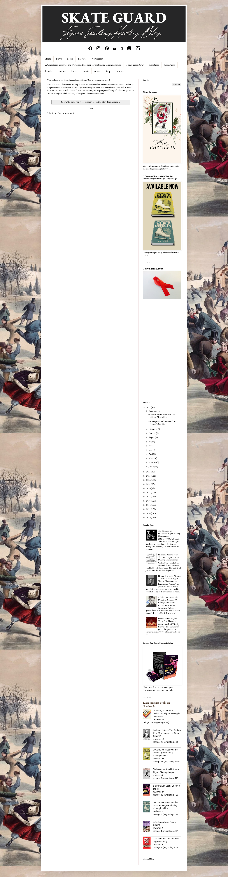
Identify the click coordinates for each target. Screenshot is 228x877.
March (151, 458)
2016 (148, 505)
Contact (120, 71)
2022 (148, 480)
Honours (62, 71)
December (153, 411)
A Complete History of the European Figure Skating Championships (165, 805)
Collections (169, 64)
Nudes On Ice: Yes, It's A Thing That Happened (168, 620)
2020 (148, 488)
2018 (148, 496)
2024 (148, 471)
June (151, 445)
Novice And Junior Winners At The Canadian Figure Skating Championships (169, 579)
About (97, 71)
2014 (148, 513)
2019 (148, 492)
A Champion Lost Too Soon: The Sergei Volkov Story (162, 422)
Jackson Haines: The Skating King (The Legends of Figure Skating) (167, 733)
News (59, 58)
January (152, 466)
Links (74, 71)
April (151, 454)
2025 (148, 407)
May (151, 449)
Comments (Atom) (66, 113)
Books (70, 58)
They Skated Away (135, 64)
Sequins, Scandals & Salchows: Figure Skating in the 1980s (167, 713)
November (153, 429)
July (150, 441)
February (152, 462)
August (152, 437)
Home (48, 58)
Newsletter (97, 58)
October (152, 433)
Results (48, 71)
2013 (148, 517)
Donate (85, 71)
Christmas (154, 64)
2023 (148, 475)
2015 (148, 509)
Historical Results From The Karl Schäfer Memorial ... (161, 415)
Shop (108, 71)
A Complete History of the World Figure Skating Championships (165, 752)
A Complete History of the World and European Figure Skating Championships (83, 64)
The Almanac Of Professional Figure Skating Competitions (169, 533)
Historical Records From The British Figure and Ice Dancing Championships (168, 557)
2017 (148, 500)
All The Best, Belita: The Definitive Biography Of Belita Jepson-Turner (168, 600)
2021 (148, 484)
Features (82, 58)
